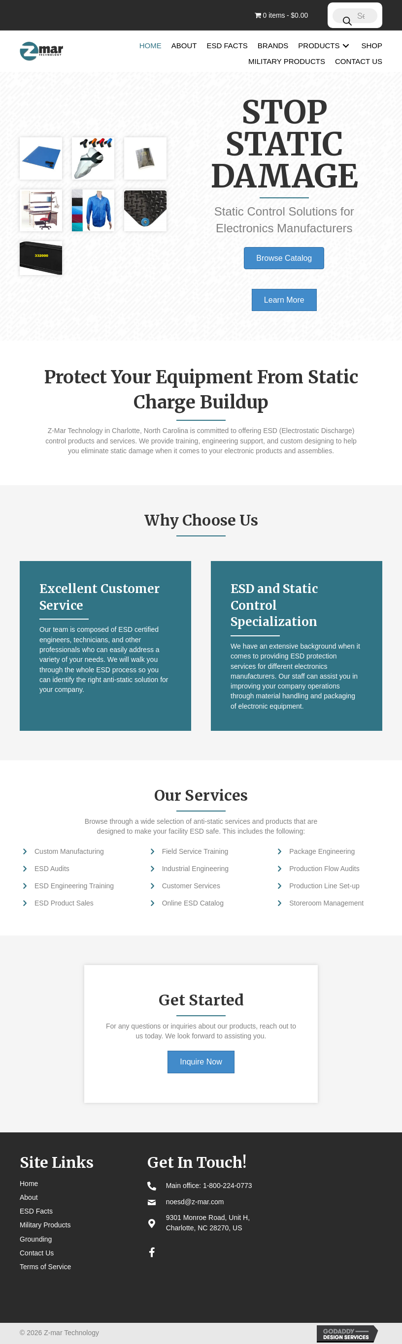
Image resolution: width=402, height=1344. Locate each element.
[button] (346, 45)
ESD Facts (36, 1211)
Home (29, 1184)
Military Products (45, 1225)
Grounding (36, 1239)
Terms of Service (45, 1267)
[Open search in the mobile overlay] (355, 15)
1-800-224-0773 (227, 1185)
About (29, 1197)
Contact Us (37, 1253)
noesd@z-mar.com (195, 1202)
